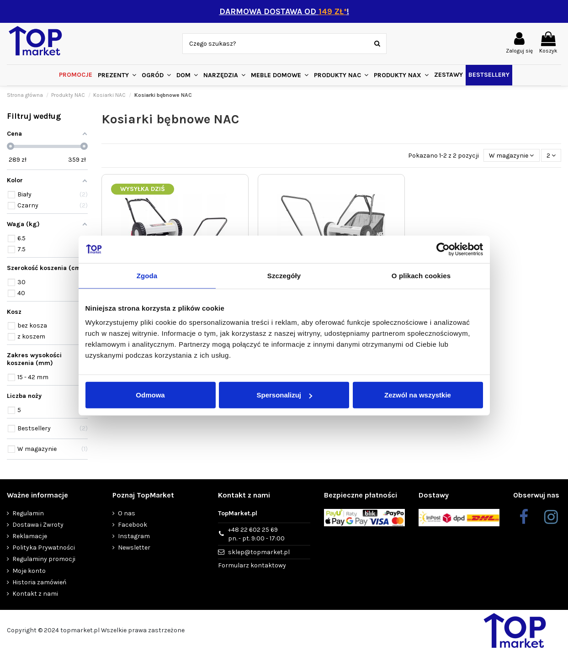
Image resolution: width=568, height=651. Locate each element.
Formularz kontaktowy (252, 565)
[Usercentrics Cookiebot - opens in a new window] (443, 249)
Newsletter (134, 547)
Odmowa (150, 395)
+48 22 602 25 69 (256, 534)
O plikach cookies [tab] (421, 275)
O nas (126, 513)
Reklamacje (29, 536)
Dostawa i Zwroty (38, 525)
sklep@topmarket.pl (259, 552)
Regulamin (28, 513)
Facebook (132, 525)
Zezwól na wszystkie (417, 395)
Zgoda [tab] (147, 275)
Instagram (134, 536)
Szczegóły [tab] (284, 275)
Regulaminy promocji (43, 559)
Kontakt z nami (35, 594)
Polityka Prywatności (43, 547)
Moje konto (29, 571)
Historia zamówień (39, 582)
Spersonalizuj (284, 395)
